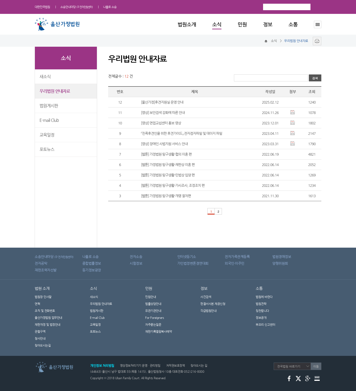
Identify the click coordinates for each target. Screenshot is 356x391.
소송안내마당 (76, 7)
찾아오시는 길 (198, 365)
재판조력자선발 (46, 270)
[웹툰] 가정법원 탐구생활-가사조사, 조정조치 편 (173, 185)
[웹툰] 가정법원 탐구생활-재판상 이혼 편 (168, 164)
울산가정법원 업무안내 (48, 317)
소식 (216, 24)
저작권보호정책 (175, 365)
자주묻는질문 (153, 324)
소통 (293, 24)
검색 (317, 7)
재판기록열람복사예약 (158, 331)
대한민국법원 (42, 7)
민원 (242, 24)
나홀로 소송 (110, 7)
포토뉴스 (47, 149)
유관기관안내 (153, 310)
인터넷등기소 (186, 257)
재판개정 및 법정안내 (47, 324)
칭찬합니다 (262, 310)
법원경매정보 (281, 257)
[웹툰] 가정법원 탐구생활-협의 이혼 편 (166, 154)
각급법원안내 (210, 310)
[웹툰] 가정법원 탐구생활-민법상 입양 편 (168, 175)
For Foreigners (154, 317)
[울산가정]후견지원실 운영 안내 (162, 102)
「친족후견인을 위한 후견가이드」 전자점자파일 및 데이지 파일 (181, 133)
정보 (267, 24)
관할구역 (40, 331)
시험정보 (136, 263)
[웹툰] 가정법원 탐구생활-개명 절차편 (166, 196)
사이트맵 (317, 24)
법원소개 (187, 24)
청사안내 (40, 338)
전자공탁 (41, 263)
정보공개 (264, 317)
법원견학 (261, 303)
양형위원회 (280, 263)
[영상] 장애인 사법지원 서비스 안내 (164, 144)
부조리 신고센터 (265, 324)
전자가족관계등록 (237, 257)
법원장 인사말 (43, 297)
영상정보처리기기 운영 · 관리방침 (140, 365)
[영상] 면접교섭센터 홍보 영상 (161, 123)
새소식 (45, 76)
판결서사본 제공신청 (215, 303)
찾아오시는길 (43, 345)
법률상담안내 (153, 303)
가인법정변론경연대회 (193, 263)
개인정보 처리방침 (102, 365)
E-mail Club (49, 120)
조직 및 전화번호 (45, 310)
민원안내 (150, 297)
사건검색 (205, 297)
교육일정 (47, 134)
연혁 (37, 303)
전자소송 (136, 257)
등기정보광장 (91, 270)
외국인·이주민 (234, 263)
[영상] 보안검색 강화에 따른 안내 (163, 112)
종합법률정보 (91, 263)
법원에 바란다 (264, 297)
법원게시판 (49, 105)
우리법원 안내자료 (55, 91)
